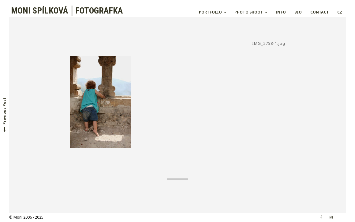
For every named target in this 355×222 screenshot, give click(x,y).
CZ (339, 12)
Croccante (91, 217)
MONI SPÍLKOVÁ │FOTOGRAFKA (66, 11)
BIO (298, 12)
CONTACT (319, 12)
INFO (280, 12)
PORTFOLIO (210, 12)
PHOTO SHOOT (248, 12)
